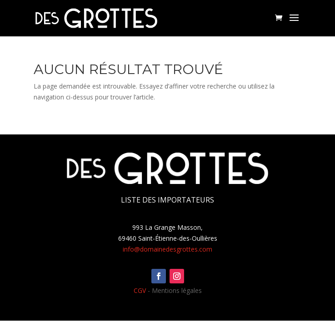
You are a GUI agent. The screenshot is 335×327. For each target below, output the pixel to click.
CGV (140, 290)
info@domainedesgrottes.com (167, 249)
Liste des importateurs (167, 200)
